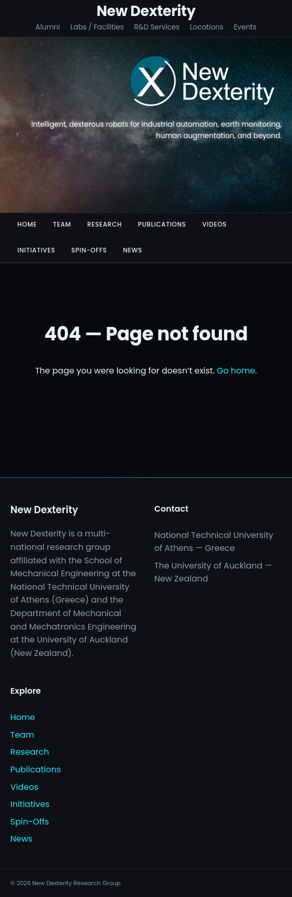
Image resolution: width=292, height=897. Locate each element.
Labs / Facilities (97, 27)
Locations (207, 27)
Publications (162, 224)
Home (27, 224)
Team (62, 224)
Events (245, 27)
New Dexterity (145, 11)
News (132, 250)
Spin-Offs (89, 250)
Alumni (48, 27)
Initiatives (36, 250)
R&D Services (157, 27)
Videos (214, 224)
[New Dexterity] (203, 83)
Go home (236, 371)
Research (104, 224)
